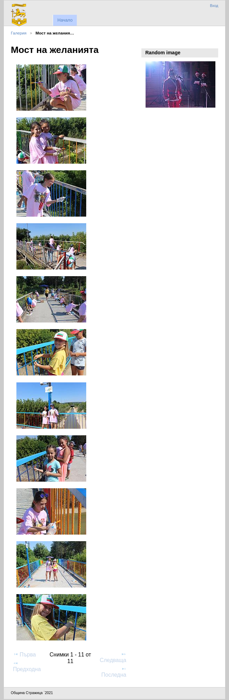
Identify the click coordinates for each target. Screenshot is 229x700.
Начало (64, 20)
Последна (113, 672)
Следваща (113, 657)
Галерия (19, 33)
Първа (24, 654)
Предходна (27, 666)
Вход (214, 6)
